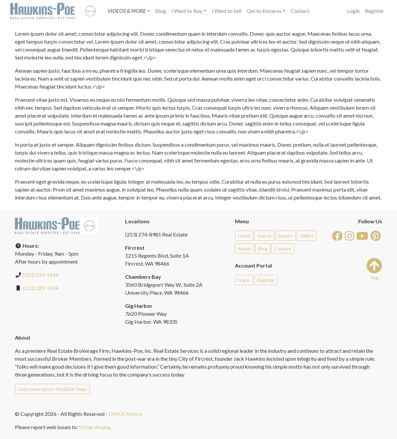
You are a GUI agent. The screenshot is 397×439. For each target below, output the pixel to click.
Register (374, 11)
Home (244, 235)
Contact (300, 11)
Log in (244, 280)
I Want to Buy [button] (186, 11)
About (244, 248)
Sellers (307, 235)
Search (264, 235)
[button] (129, 11)
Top (374, 269)
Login (353, 11)
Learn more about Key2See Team (52, 389)
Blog (160, 11)
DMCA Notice (125, 414)
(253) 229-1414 (40, 275)
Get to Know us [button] (264, 11)
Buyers (285, 235)
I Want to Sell (227, 11)
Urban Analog (95, 427)
